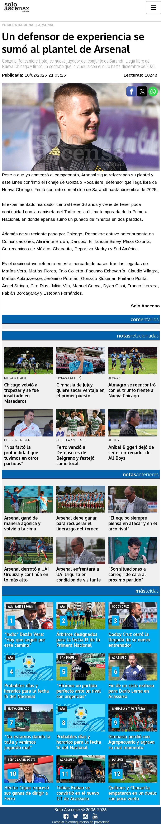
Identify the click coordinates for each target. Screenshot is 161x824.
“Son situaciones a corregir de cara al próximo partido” (127, 574)
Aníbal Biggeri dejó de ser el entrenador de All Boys (131, 452)
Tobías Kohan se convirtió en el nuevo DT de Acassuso (77, 793)
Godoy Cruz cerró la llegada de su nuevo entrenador (129, 639)
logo (16, 7)
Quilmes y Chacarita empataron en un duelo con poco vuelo (132, 793)
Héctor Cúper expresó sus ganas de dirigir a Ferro (26, 793)
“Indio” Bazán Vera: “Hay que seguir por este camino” (24, 639)
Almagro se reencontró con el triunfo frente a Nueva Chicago (132, 390)
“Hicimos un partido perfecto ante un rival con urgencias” (78, 691)
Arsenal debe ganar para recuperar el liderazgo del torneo (77, 523)
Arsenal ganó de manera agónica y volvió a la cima (22, 523)
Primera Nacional (18, 25)
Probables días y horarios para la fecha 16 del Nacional (78, 742)
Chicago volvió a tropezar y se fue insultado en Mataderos (21, 393)
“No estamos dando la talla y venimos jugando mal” (27, 742)
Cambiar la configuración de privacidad (80, 822)
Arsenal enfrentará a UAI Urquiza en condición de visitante (78, 574)
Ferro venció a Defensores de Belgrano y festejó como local (75, 455)
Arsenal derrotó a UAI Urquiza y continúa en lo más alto (26, 574)
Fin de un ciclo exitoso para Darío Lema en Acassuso (131, 691)
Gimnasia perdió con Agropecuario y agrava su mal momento (131, 742)
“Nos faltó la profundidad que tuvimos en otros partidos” (21, 455)
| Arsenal (44, 25)
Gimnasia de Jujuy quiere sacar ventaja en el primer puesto (80, 390)
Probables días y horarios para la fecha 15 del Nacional (26, 691)
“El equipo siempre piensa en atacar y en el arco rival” (132, 523)
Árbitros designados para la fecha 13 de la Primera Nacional (78, 639)
